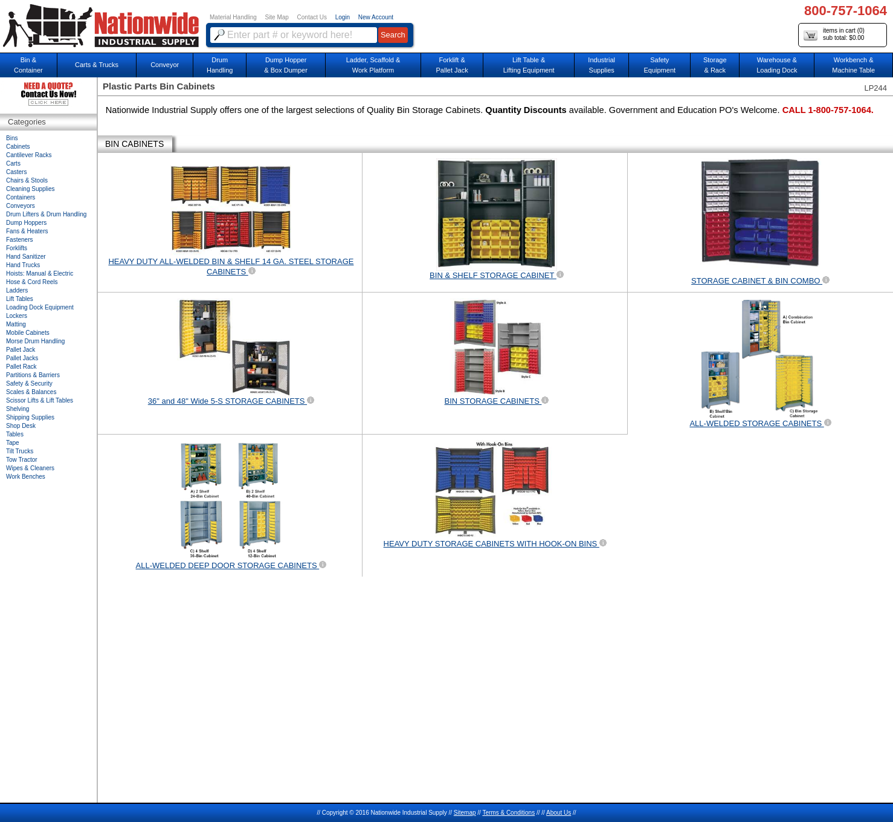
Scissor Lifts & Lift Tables (39, 400)
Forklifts (16, 248)
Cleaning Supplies (30, 189)
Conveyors (20, 205)
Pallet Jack (20, 349)
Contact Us (312, 17)
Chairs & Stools (27, 180)
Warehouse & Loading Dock (776, 65)
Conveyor (164, 64)
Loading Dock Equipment (40, 307)
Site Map (276, 17)
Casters (16, 172)
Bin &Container (28, 65)
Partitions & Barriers (33, 375)
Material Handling (233, 17)
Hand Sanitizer (26, 256)
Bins (12, 138)
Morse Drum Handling (35, 341)
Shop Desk (21, 425)
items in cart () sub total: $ (834, 34)
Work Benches (25, 476)
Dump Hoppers (26, 222)
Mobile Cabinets (28, 332)
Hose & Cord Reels (32, 282)
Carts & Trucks (96, 64)
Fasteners (19, 239)
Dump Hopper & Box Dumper (286, 65)
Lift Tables (19, 299)
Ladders (17, 290)
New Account (375, 17)
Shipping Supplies (30, 417)
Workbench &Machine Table (853, 65)
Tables (15, 434)
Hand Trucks (23, 265)
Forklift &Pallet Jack (452, 65)
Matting (16, 324)
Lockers (16, 315)
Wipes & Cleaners (30, 468)
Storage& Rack (715, 65)
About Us (558, 812)
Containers (20, 197)
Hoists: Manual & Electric (39, 273)
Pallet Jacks (22, 358)
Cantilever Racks (29, 155)
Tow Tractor (21, 459)
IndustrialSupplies (601, 65)
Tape (12, 442)
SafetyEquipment (659, 65)
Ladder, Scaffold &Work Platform (373, 65)
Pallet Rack (21, 366)
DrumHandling (220, 65)
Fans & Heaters (27, 231)
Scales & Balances (31, 392)
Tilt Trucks (19, 451)
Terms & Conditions (508, 812)
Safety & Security (29, 383)
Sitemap (465, 812)
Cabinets (18, 146)
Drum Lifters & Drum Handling (46, 214)
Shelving (17, 409)
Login (342, 17)
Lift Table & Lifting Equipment (529, 65)
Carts (13, 163)
